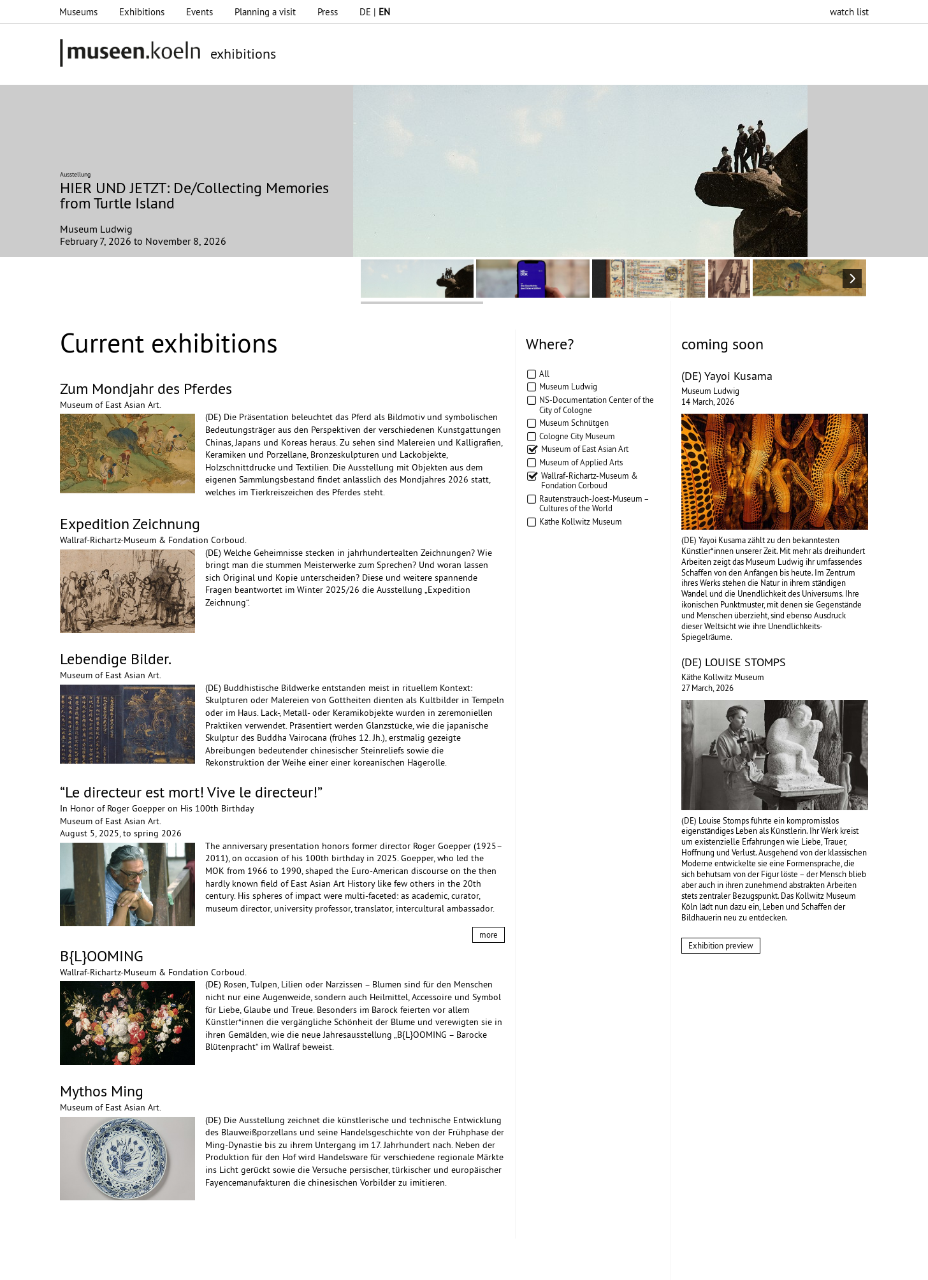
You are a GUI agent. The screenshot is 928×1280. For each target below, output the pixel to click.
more (488, 934)
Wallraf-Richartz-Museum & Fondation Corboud (589, 480)
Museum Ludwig (568, 386)
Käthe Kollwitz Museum (580, 521)
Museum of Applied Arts (581, 462)
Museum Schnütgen (574, 423)
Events (199, 12)
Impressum (243, 1264)
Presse (384, 1264)
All (544, 373)
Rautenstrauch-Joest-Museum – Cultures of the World (594, 503)
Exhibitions (141, 12)
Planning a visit (265, 12)
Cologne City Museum (577, 436)
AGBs (348, 1264)
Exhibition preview (720, 945)
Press (327, 12)
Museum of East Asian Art (584, 449)
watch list (849, 12)
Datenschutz (301, 1264)
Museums (78, 12)
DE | (374, 12)
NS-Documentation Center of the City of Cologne (596, 405)
